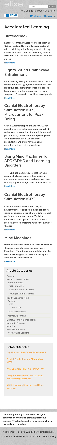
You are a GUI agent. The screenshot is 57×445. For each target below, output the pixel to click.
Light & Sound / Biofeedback (20, 320)
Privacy (30, 436)
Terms (38, 436)
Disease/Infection (17, 311)
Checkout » (49, 16)
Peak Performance (15, 329)
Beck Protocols (15, 282)
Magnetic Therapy (15, 323)
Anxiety (11, 301)
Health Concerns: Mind (17, 298)
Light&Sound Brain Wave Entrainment (26, 352)
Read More (9, 63)
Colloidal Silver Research (21, 290)
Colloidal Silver (16, 286)
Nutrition (10, 326)
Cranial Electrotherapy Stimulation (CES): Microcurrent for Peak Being (24, 112)
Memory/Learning (17, 316)
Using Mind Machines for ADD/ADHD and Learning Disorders (27, 160)
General (10, 276)
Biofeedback (16, 36)
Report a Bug (49, 436)
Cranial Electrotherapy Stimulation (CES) (24, 196)
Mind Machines (17, 238)
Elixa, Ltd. (30, 432)
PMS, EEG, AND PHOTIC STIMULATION (25, 369)
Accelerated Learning (18, 333)
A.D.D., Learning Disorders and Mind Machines (24, 386)
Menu (13, 15)
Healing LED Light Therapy (21, 294)
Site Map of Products (14, 436)
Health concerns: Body (17, 279)
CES (11, 304)
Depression (16, 307)
